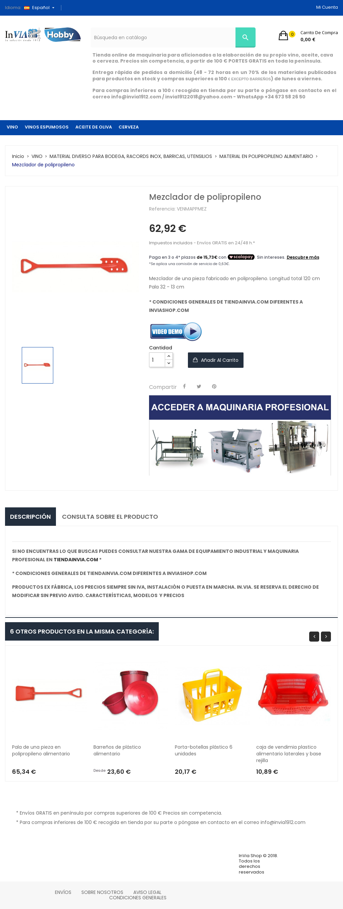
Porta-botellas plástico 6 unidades (204, 750)
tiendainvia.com (76, 559)
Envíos (63, 892)
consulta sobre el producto (110, 516)
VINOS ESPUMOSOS (47, 127)
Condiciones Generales (137, 897)
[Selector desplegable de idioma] (41, 7)
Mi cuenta (327, 7)
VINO (12, 127)
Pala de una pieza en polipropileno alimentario (41, 750)
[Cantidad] (157, 359)
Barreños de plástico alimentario (117, 750)
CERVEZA (129, 127)
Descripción (30, 516)
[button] (308, 35)
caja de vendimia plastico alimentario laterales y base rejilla (289, 754)
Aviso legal (147, 892)
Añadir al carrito (219, 360)
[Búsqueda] (173, 37)
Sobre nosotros (102, 892)
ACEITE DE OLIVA (93, 127)
